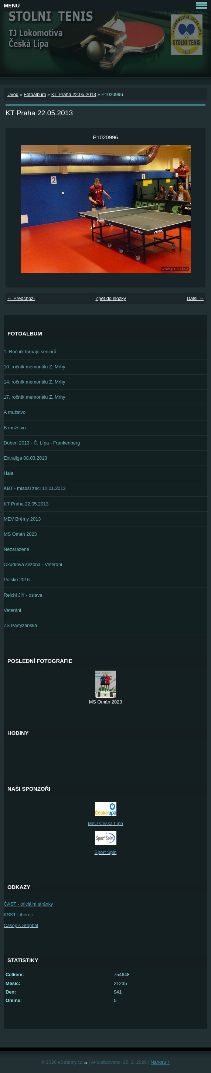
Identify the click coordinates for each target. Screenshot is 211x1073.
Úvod (12, 94)
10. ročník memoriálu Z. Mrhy (34, 366)
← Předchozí (21, 298)
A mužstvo (14, 412)
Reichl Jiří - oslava (23, 595)
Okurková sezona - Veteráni (33, 564)
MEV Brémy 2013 (22, 519)
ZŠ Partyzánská (20, 625)
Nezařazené (16, 549)
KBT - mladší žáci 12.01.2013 (35, 488)
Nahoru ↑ (160, 1062)
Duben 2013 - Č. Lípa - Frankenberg (42, 443)
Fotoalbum (35, 94)
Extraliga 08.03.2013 (25, 458)
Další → (195, 298)
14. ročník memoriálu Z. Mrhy (34, 382)
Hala (8, 473)
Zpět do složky (110, 298)
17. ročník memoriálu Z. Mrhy (34, 397)
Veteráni (12, 610)
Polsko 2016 (17, 579)
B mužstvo (15, 427)
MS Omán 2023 (20, 534)
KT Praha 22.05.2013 (73, 94)
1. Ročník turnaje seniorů (30, 351)
